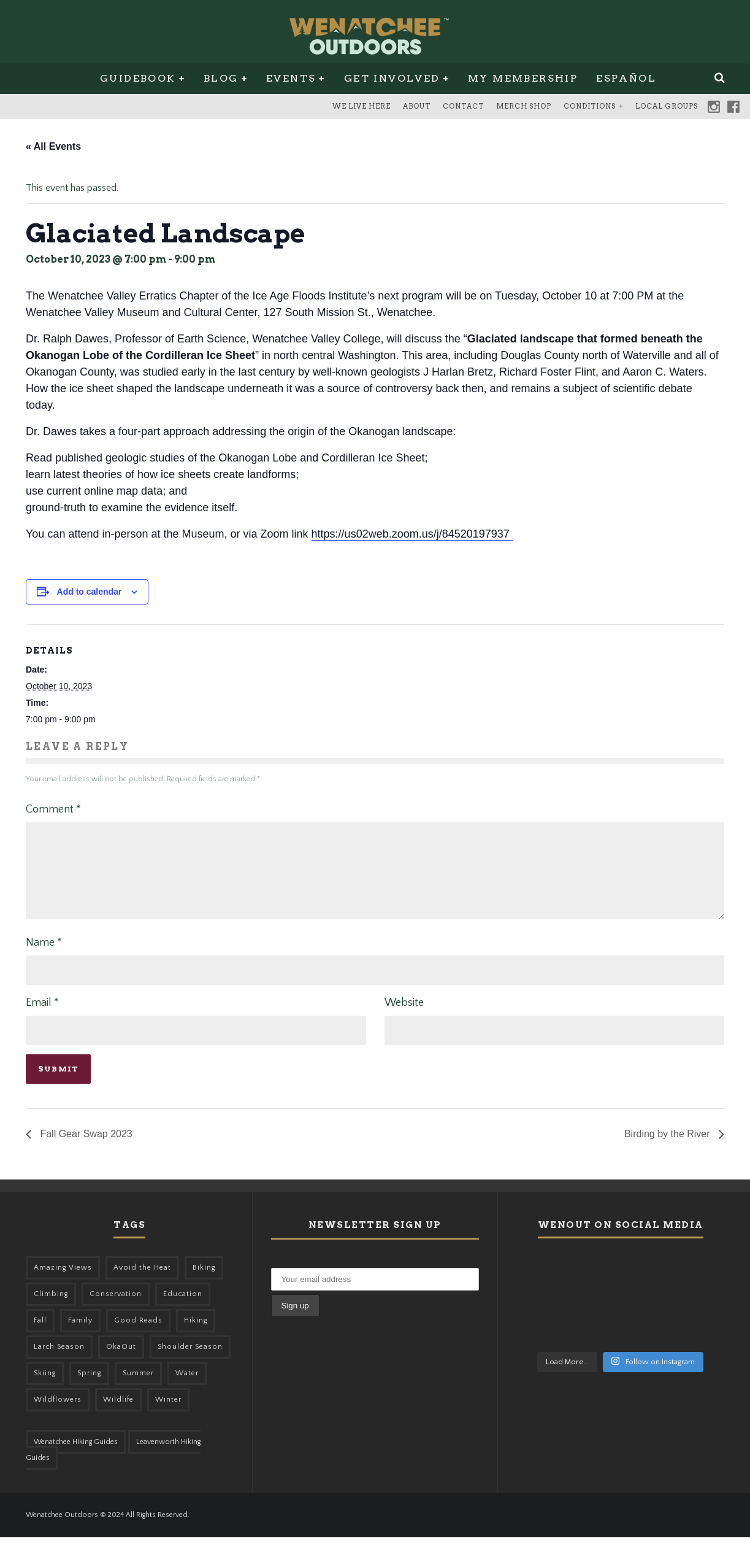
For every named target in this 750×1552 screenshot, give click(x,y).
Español (626, 78)
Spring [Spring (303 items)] (89, 1388)
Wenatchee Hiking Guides (76, 1457)
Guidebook (138, 78)
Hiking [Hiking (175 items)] (195, 1335)
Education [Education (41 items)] (182, 1309)
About (416, 106)
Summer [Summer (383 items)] (138, 1388)
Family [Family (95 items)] (80, 1335)
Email (42, 1017)
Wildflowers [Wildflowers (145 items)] (58, 1414)
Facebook (733, 107)
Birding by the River (668, 1148)
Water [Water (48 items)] (187, 1388)
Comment (53, 809)
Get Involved (392, 78)
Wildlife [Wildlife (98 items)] (118, 1414)
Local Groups (666, 106)
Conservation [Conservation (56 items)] (116, 1309)
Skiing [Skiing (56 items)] (45, 1388)
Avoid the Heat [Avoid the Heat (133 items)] (142, 1282)
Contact (463, 106)
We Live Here (361, 106)
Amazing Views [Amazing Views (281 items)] (63, 1282)
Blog (221, 78)
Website (404, 1017)
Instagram (714, 107)
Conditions (590, 106)
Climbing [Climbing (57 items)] (51, 1309)
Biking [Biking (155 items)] (204, 1282)
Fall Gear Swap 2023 (84, 1148)
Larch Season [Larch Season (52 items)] (59, 1361)
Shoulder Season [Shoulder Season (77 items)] (190, 1361)
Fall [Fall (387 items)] (40, 1335)
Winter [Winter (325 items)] (168, 1414)
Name (44, 957)
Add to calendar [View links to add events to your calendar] (89, 591)
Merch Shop (523, 106)
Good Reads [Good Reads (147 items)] (138, 1335)
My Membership (523, 78)
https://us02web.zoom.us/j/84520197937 (412, 534)
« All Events (53, 146)
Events (291, 78)
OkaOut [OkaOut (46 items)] (121, 1361)
